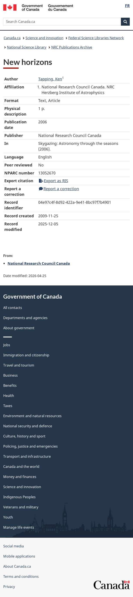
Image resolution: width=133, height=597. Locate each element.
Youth (8, 517)
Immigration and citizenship (26, 355)
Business (10, 375)
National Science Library (26, 47)
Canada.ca (12, 38)
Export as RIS (53, 180)
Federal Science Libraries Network (96, 38)
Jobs (6, 345)
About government (18, 328)
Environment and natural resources (32, 416)
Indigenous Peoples (19, 497)
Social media (13, 546)
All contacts (12, 307)
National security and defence (27, 426)
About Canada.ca (17, 566)
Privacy (9, 586)
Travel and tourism (18, 365)
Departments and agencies (25, 317)
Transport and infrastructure (27, 456)
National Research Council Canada (39, 263)
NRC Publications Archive (71, 47)
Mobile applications (19, 556)
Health (8, 395)
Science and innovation (44, 38)
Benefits (10, 385)
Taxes (7, 405)
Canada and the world (21, 466)
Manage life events (18, 527)
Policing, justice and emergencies (30, 446)
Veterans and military (20, 507)
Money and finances (19, 476)
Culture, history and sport (24, 436)
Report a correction (59, 188)
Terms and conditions (21, 576)
